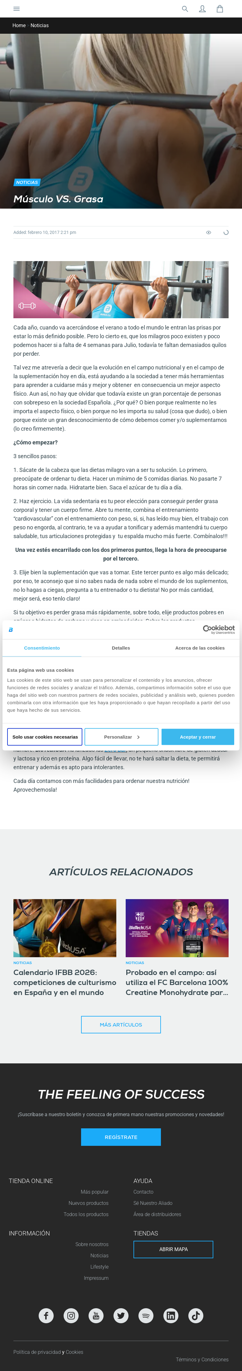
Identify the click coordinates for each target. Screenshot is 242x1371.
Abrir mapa (173, 1249)
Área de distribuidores (157, 1214)
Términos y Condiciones (202, 1360)
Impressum (96, 1278)
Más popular (95, 1192)
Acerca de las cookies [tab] (200, 648)
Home (19, 25)
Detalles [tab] (121, 648)
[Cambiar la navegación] (16, 8)
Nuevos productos (89, 1203)
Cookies (74, 1352)
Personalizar (121, 736)
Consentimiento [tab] (42, 648)
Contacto (143, 1192)
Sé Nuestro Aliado (152, 1203)
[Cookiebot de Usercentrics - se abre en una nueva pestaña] (207, 630)
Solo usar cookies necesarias (45, 736)
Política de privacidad (37, 1352)
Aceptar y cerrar (198, 736)
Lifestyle (99, 1267)
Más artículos (121, 1025)
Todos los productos (86, 1214)
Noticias (40, 25)
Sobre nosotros (92, 1244)
